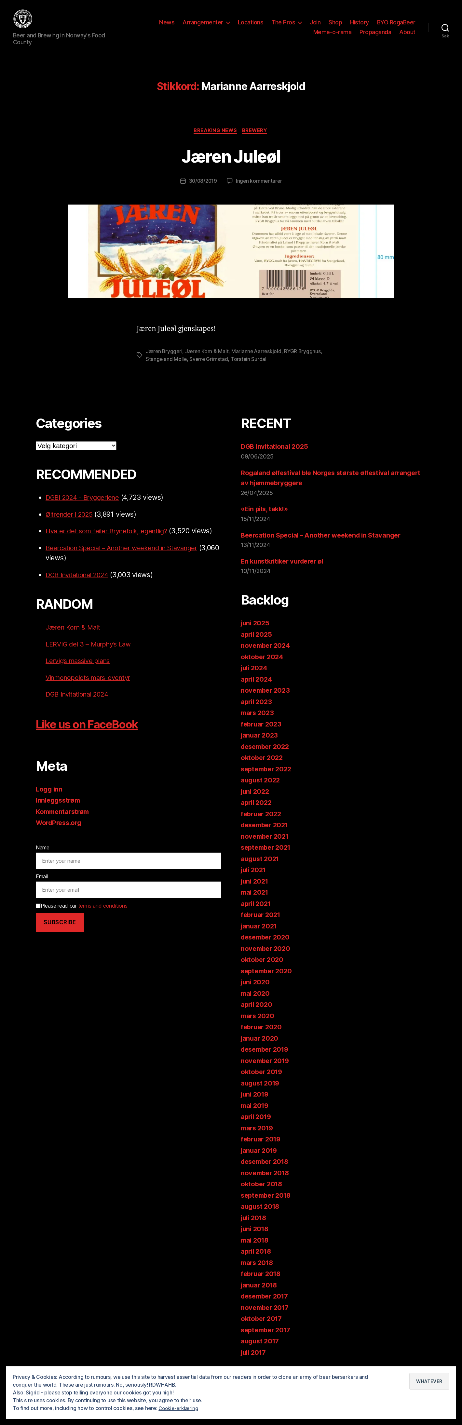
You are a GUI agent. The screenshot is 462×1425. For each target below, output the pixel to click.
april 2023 (257, 705)
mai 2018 (256, 1243)
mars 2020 (258, 1019)
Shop (335, 23)
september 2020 (268, 974)
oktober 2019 (263, 1075)
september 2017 (267, 1333)
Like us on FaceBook (95, 727)
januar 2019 (260, 1154)
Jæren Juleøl (231, 158)
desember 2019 (267, 1053)
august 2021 (261, 862)
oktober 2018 (263, 1187)
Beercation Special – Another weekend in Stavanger (128, 551)
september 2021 (267, 851)
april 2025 (257, 637)
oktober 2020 (263, 963)
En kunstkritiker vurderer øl (285, 565)
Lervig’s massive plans (81, 664)
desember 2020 (267, 941)
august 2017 (261, 1344)
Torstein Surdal (250, 362)
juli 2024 (255, 671)
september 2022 (268, 772)
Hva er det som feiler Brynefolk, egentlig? (111, 534)
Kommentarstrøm (64, 815)
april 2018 (257, 1255)
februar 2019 (262, 1143)
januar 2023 (260, 739)
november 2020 (267, 952)
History (359, 23)
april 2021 (257, 907)
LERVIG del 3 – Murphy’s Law (91, 648)
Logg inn (50, 793)
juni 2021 (256, 884)
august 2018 (261, 1210)
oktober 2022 (263, 761)
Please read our (81, 909)
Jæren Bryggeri (164, 355)
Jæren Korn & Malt (208, 355)
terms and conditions (103, 909)
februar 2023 (262, 727)
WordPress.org (60, 826)
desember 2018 (267, 1165)
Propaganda (375, 33)
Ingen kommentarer (259, 184)
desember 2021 (266, 828)
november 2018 (266, 1176)
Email (42, 880)
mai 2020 (256, 996)
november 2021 (266, 839)
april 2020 (257, 1008)
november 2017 (266, 1311)
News (166, 23)
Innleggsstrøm (59, 804)
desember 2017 (266, 1300)
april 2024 (257, 682)
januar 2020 (260, 1041)
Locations (251, 23)
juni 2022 (256, 795)
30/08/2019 (202, 184)
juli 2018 (255, 1221)
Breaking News (215, 134)
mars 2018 (258, 1266)
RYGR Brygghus (305, 355)
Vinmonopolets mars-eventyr (92, 681)
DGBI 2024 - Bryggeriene (86, 501)
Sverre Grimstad (209, 362)
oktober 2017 (262, 1322)
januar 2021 (260, 929)
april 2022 (257, 806)
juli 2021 (255, 873)
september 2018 (268, 1198)
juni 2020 (256, 985)
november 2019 (266, 1064)
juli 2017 (255, 1356)
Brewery (256, 134)
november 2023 (266, 694)
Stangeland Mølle (166, 362)
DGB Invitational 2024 (80, 578)
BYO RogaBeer (396, 23)
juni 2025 (256, 626)
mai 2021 (255, 896)
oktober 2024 (263, 660)
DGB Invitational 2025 (276, 450)
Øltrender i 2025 (71, 518)
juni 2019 (256, 1098)
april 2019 (257, 1120)
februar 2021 (262, 918)
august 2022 (261, 783)
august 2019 (261, 1086)
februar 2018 (262, 1277)
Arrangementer (203, 23)
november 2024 (267, 649)
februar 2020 (262, 1030)
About (407, 33)
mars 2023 (258, 716)
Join (315, 23)
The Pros (283, 23)
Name (42, 851)
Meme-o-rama (332, 33)
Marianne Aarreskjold (258, 355)
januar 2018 (260, 1288)
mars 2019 (258, 1131)
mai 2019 (256, 1109)
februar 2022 (262, 817)
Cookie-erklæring (179, 1408)
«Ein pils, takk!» (266, 512)
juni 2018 (256, 1232)
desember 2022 (267, 750)
